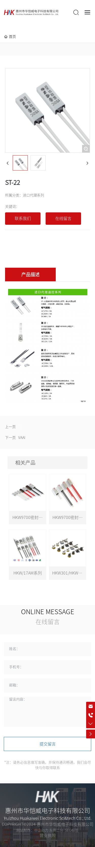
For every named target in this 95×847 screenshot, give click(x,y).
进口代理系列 (33, 195)
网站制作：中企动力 (32, 830)
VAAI (21, 437)
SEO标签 (72, 830)
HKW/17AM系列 (27, 573)
